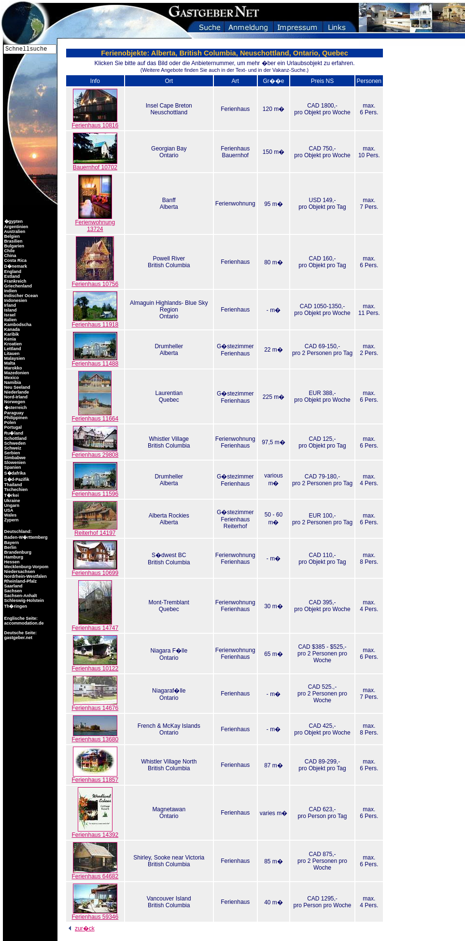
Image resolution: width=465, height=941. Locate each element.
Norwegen (14, 401)
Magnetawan (168, 809)
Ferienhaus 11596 (94, 491)
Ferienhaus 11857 (94, 777)
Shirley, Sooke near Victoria (168, 857)
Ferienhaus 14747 (94, 625)
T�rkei (11, 495)
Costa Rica (15, 260)
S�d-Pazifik (16, 479)
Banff (169, 200)
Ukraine (11, 500)
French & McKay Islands (169, 726)
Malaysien (14, 358)
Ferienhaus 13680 (94, 737)
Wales (9, 515)
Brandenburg (17, 552)
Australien (14, 231)
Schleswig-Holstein (23, 600)
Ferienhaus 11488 (94, 361)
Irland (9, 305)
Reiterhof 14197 (95, 530)
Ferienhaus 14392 (94, 832)
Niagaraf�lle (168, 690)
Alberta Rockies (169, 515)
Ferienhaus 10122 (94, 666)
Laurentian (169, 393)
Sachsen (12, 590)
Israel (9, 315)
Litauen (11, 353)
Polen (9, 422)
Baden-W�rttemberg (25, 537)
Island (10, 310)
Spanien (12, 467)
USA (8, 510)
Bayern (11, 542)
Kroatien (12, 343)
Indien (10, 290)
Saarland (13, 586)
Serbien (11, 452)
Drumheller (169, 346)
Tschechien (15, 489)
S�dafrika (14, 473)
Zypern (11, 520)
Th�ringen (15, 606)
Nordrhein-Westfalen (25, 576)
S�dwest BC (169, 555)
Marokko (12, 368)
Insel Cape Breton (169, 105)
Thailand (12, 484)
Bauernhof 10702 (95, 165)
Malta (9, 363)
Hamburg (13, 557)
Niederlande (16, 392)
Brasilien (13, 241)
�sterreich (15, 407)
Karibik (11, 334)
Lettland (12, 348)
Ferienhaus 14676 (94, 705)
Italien (10, 319)
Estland (11, 276)
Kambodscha (17, 324)
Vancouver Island (169, 898)
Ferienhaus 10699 (94, 570)
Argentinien (15, 226)
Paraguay (13, 412)
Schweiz (12, 448)
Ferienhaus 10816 (94, 123)
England (12, 271)
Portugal (12, 427)
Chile (9, 250)
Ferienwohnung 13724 (95, 223)
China (9, 255)
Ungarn (11, 505)
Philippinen (15, 417)
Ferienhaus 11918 (94, 322)
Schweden (14, 443)
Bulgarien (13, 246)
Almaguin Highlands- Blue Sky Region (169, 306)
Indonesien (15, 300)
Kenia (9, 339)
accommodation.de (23, 623)
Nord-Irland (15, 397)
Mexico (11, 377)
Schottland (15, 438)
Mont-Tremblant (169, 602)
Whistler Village (169, 439)
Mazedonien (16, 372)
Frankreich (15, 281)
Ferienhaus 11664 (94, 416)
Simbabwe (14, 457)
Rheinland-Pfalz (20, 581)
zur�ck (80, 928)
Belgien (11, 236)
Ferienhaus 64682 (94, 874)
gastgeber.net (17, 637)
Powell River (169, 258)
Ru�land (13, 433)
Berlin (9, 547)
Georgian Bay (168, 148)
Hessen (11, 561)
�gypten (13, 221)
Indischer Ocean (20, 295)
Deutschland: (18, 531)
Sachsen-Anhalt (20, 595)
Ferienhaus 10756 (94, 281)
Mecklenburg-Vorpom (25, 566)
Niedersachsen (19, 571)
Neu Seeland (16, 387)
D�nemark (15, 266)
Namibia (12, 382)
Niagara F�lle (168, 650)
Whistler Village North (169, 761)
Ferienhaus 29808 (94, 452)
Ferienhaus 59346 (94, 914)
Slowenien (14, 462)
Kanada (11, 329)
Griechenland (17, 286)
